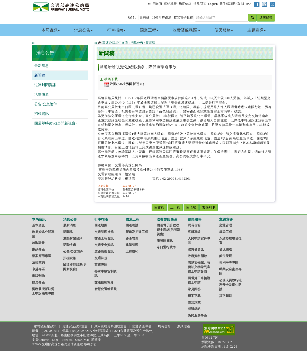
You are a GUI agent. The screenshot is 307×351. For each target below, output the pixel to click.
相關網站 (194, 309)
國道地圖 (100, 225)
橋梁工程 (225, 232)
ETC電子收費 (183, 17)
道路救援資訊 (104, 251)
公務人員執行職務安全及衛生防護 (230, 285)
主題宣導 (256, 30)
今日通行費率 (166, 247)
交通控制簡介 (104, 282)
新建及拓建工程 (137, 232)
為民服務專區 (197, 315)
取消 (240, 4)
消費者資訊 (196, 249)
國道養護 (132, 225)
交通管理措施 (104, 232)
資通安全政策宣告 (75, 326)
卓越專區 (38, 269)
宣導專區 (100, 264)
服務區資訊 (165, 240)
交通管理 (225, 225)
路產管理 (132, 238)
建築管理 (132, 245)
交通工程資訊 (104, 238)
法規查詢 (38, 262)
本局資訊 (50, 30)
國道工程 (149, 30)
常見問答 (199, 4)
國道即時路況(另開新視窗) (55, 123)
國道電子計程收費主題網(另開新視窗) (168, 230)
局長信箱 (185, 4)
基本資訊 (38, 225)
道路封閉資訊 (45, 85)
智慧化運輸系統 (105, 289)
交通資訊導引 (141, 326)
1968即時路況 (161, 17)
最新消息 (41, 66)
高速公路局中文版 (115, 42)
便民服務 (223, 30)
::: (149, 4)
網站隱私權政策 (45, 326)
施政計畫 (38, 242)
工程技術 (132, 251)
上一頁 (175, 207)
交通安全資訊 (104, 245)
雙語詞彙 (194, 302)
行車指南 (116, 30)
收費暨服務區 (186, 30)
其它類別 (225, 296)
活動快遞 (41, 94)
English (213, 4)
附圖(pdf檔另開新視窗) (124, 84)
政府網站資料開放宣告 (110, 326)
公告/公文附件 (45, 104)
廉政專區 (38, 249)
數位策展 (225, 256)
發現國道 (225, 249)
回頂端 (191, 207)
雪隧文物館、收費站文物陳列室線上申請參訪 (199, 267)
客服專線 (194, 232)
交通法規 (100, 258)
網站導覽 (170, 4)
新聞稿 (39, 75)
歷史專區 (38, 282)
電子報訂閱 (228, 4)
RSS (249, 4)
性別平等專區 (228, 262)
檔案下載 (194, 296)
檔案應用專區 (41, 256)
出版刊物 (38, 275)
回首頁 (157, 4)
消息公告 (83, 30)
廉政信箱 (183, 326)
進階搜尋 (265, 17)
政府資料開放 (197, 256)
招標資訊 (41, 114)
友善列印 (208, 207)
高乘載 (144, 17)
